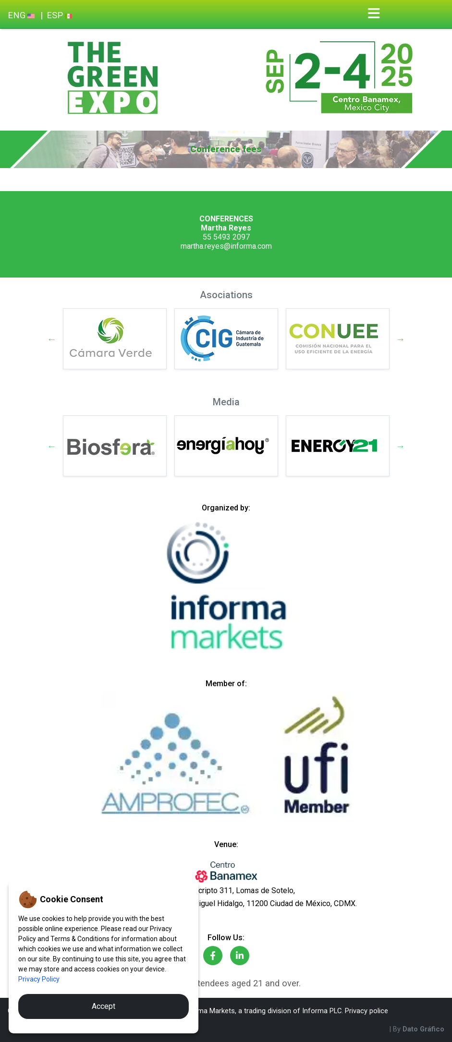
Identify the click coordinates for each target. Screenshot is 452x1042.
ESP (59, 15)
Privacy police (366, 1010)
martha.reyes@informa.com (226, 246)
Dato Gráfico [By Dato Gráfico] (423, 1029)
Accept (103, 1006)
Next (400, 339)
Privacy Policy (39, 979)
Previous (52, 339)
